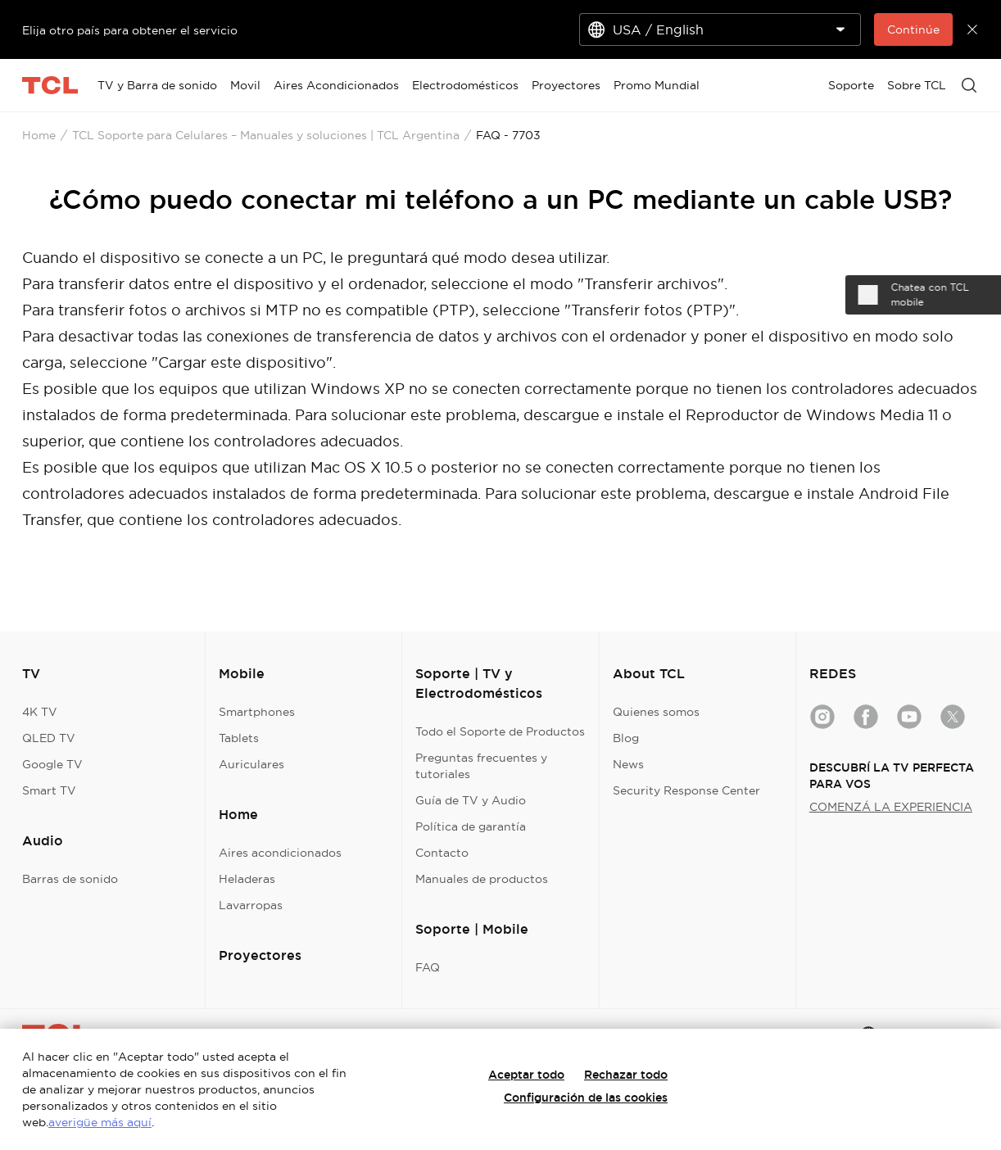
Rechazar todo (626, 1074)
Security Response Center (686, 790)
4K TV (39, 711)
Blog (626, 738)
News (628, 764)
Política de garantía (470, 826)
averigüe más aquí (100, 1122)
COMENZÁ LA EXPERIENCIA (890, 806)
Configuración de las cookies (586, 1097)
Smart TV (49, 790)
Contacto (442, 852)
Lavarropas (251, 905)
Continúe (913, 29)
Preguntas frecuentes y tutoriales (481, 765)
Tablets (239, 738)
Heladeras (247, 879)
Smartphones (257, 711)
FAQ (427, 967)
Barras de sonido (70, 879)
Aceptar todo (526, 1074)
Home (39, 135)
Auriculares (251, 764)
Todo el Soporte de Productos (500, 731)
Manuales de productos (481, 879)
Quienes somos (656, 711)
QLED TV (48, 738)
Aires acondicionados (280, 852)
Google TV (52, 764)
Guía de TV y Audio (470, 800)
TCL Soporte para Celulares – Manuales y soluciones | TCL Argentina (266, 135)
